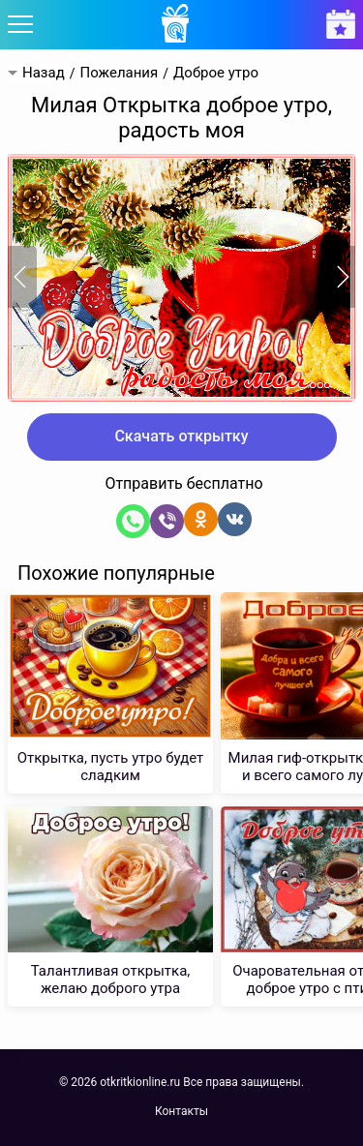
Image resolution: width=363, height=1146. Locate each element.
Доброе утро (215, 73)
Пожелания (118, 73)
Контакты (181, 1111)
